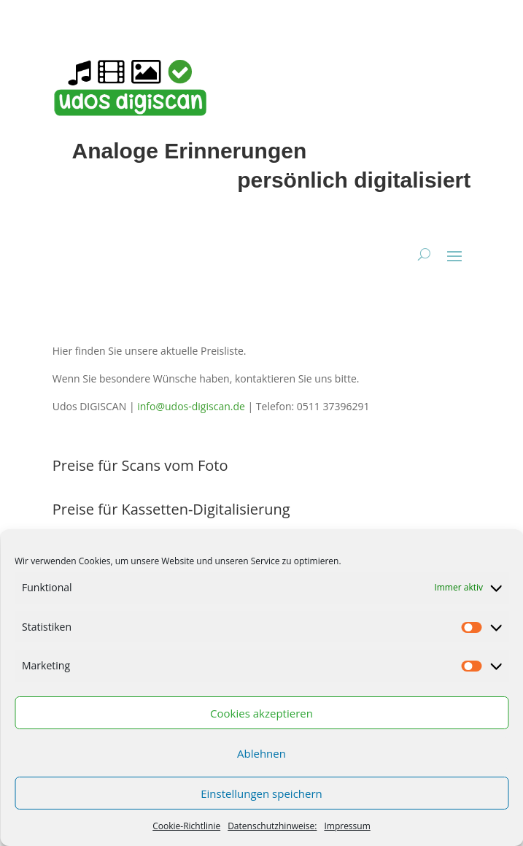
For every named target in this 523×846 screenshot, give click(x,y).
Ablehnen (261, 753)
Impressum (347, 826)
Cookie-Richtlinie (186, 826)
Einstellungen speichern (261, 793)
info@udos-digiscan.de (191, 406)
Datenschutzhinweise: (272, 826)
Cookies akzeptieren (261, 713)
